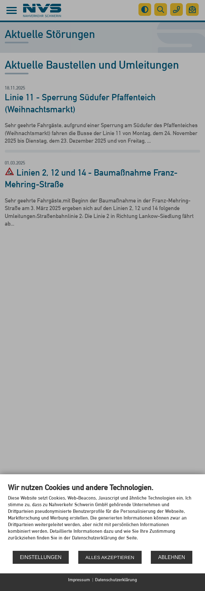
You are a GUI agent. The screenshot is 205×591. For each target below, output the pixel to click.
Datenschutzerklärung (116, 579)
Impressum (79, 579)
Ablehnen (171, 557)
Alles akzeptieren (110, 557)
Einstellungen (40, 557)
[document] (102, 516)
